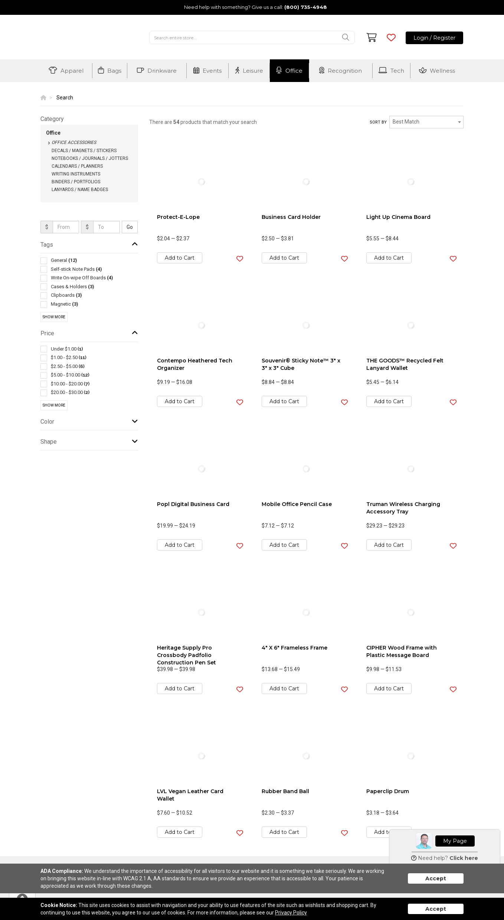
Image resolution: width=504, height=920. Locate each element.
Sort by (378, 122)
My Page (455, 841)
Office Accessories (74, 142)
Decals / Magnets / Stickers (84, 150)
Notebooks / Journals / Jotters (90, 158)
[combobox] (426, 122)
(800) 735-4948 (305, 7)
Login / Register (434, 37)
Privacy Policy (291, 913)
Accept (435, 878)
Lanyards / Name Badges (80, 189)
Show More (54, 317)
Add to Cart (179, 257)
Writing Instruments (76, 174)
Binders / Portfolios (76, 181)
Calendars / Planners (77, 166)
